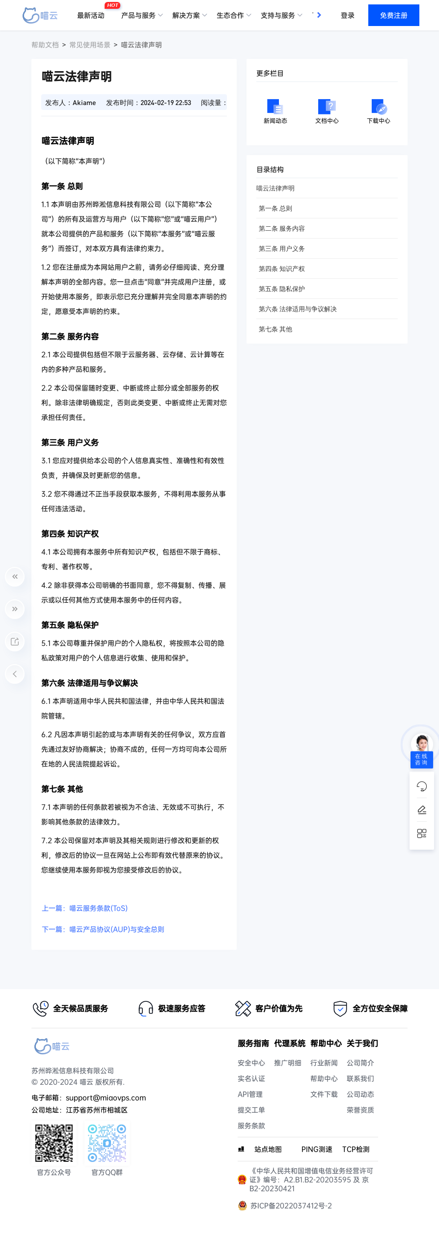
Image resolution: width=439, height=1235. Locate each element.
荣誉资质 (360, 1109)
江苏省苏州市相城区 (97, 1109)
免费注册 (394, 15)
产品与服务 (138, 15)
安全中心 (251, 1062)
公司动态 (360, 1094)
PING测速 (317, 1149)
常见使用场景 (89, 44)
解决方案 (186, 15)
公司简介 (360, 1062)
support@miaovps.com (106, 1097)
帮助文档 (45, 44)
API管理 (250, 1094)
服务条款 (251, 1125)
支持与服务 (278, 15)
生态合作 (230, 15)
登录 (348, 15)
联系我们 (360, 1078)
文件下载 (324, 1094)
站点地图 (268, 1149)
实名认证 (251, 1078)
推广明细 (288, 1062)
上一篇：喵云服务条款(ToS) (85, 908)
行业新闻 (324, 1062)
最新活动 (93, 11)
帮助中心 (324, 1078)
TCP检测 (356, 1149)
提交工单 (251, 1109)
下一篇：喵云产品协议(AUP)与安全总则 (103, 929)
